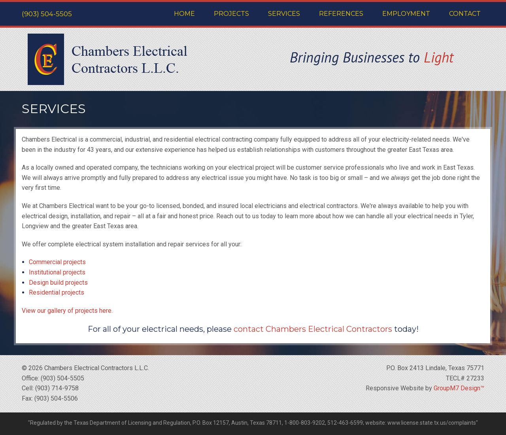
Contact (465, 13)
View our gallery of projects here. (67, 310)
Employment (406, 13)
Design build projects (58, 282)
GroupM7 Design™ (459, 388)
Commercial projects (57, 262)
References (341, 13)
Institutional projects (57, 272)
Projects (231, 13)
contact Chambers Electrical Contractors (313, 329)
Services (284, 13)
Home (184, 13)
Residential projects (56, 292)
